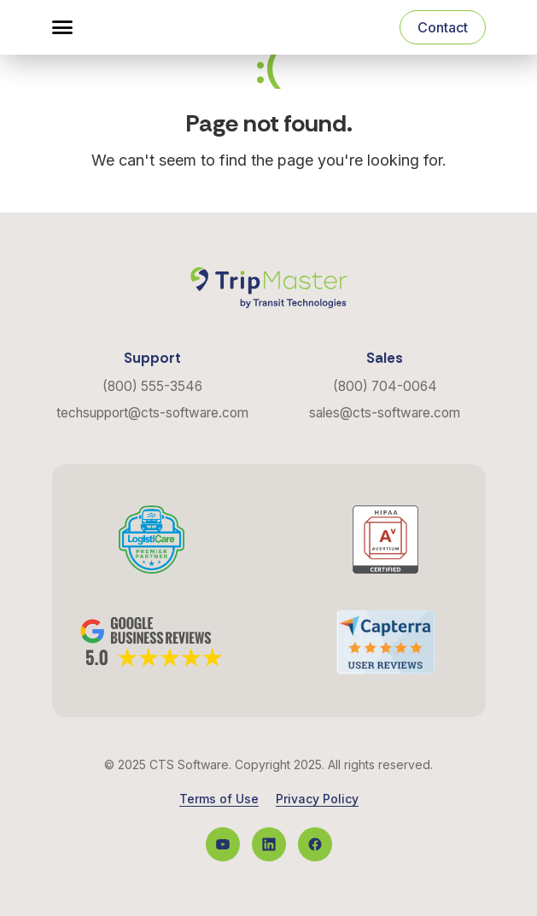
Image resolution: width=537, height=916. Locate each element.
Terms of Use (219, 799)
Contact (442, 27)
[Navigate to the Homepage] (141, 27)
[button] (62, 27)
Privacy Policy (317, 799)
